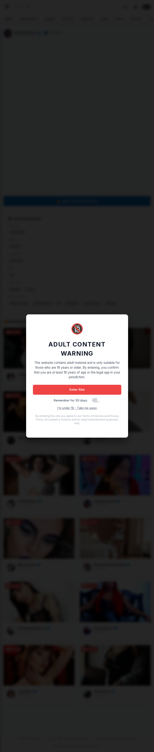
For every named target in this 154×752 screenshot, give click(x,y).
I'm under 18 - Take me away (77, 408)
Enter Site (77, 390)
